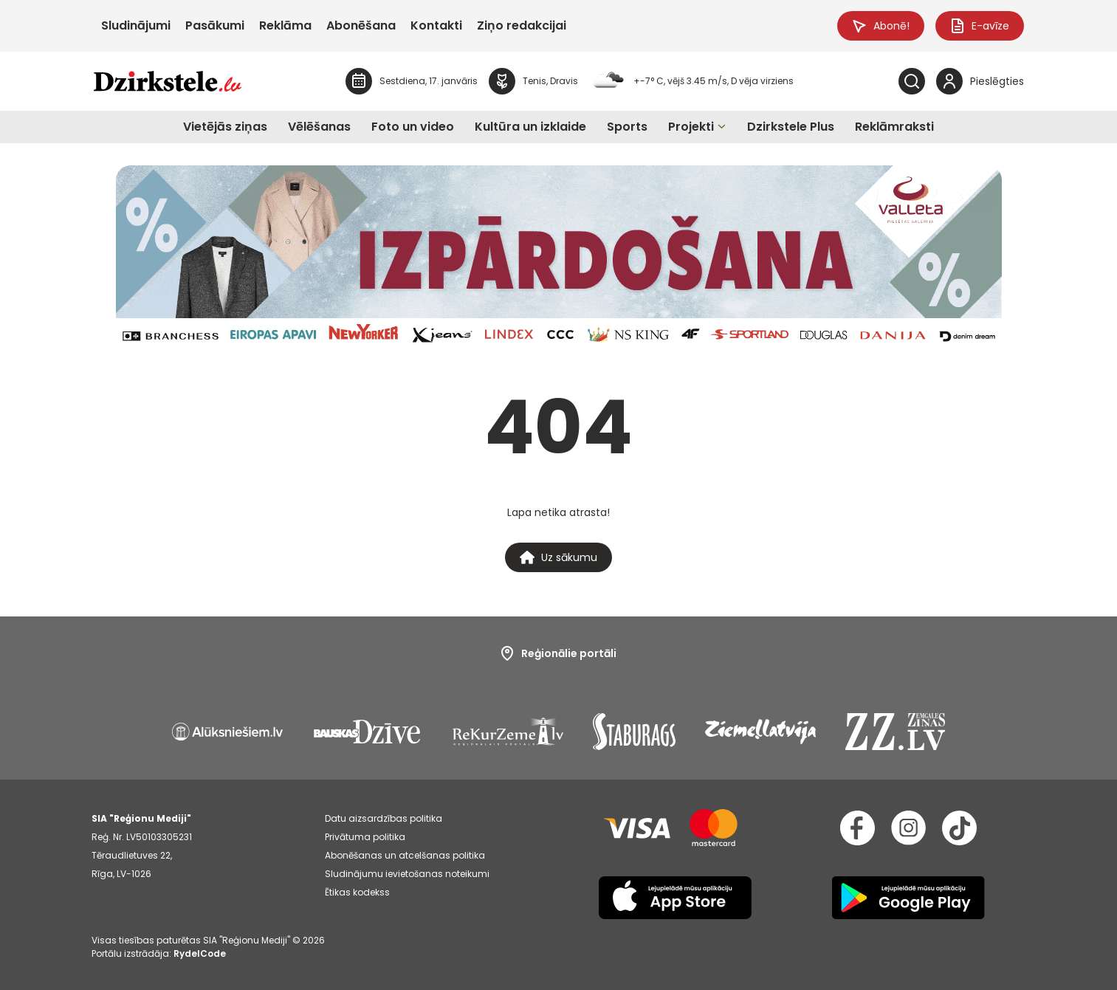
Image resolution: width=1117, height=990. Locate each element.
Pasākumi (214, 25)
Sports (627, 126)
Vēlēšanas (319, 126)
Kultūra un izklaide (530, 126)
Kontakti (436, 25)
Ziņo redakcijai (521, 25)
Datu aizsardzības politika (383, 818)
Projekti (691, 126)
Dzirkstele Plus (790, 126)
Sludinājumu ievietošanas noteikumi (407, 873)
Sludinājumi (136, 25)
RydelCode (199, 953)
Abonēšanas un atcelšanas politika (405, 855)
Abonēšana (361, 25)
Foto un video (412, 126)
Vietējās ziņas (225, 126)
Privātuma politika (365, 837)
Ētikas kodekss (357, 892)
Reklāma (285, 25)
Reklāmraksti (894, 126)
